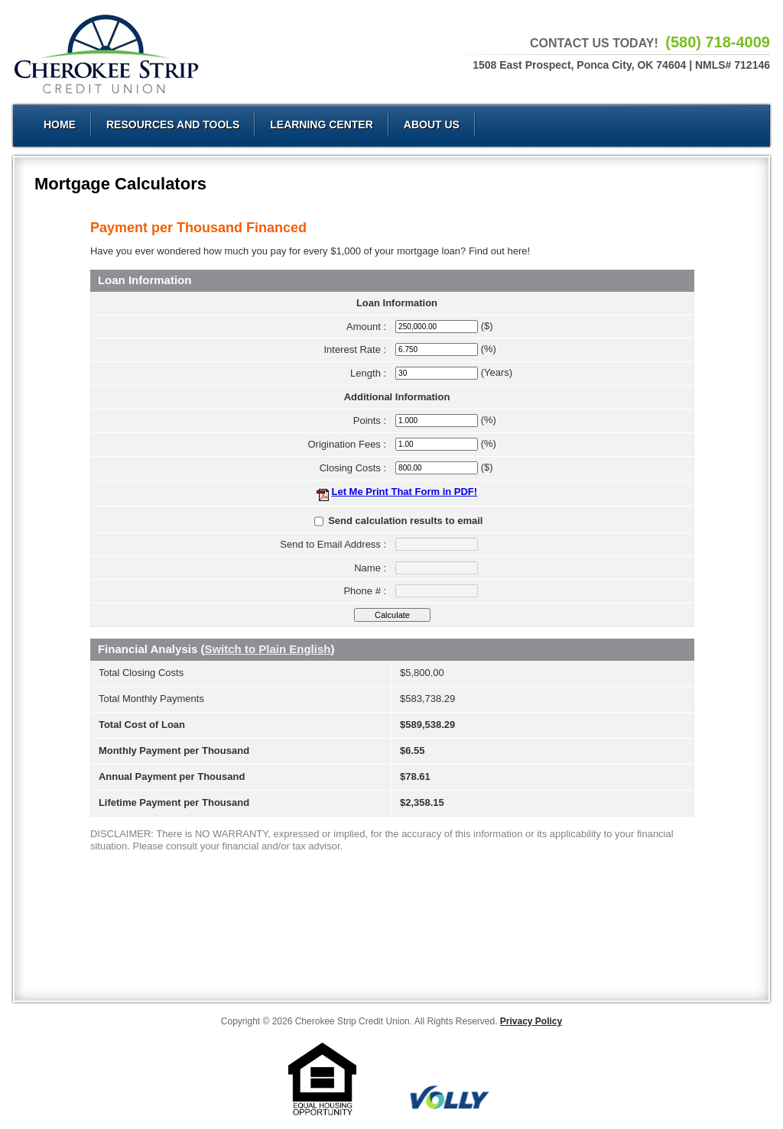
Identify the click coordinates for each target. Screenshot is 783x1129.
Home (60, 124)
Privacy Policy (531, 1021)
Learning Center (321, 124)
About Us (432, 124)
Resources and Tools (172, 124)
